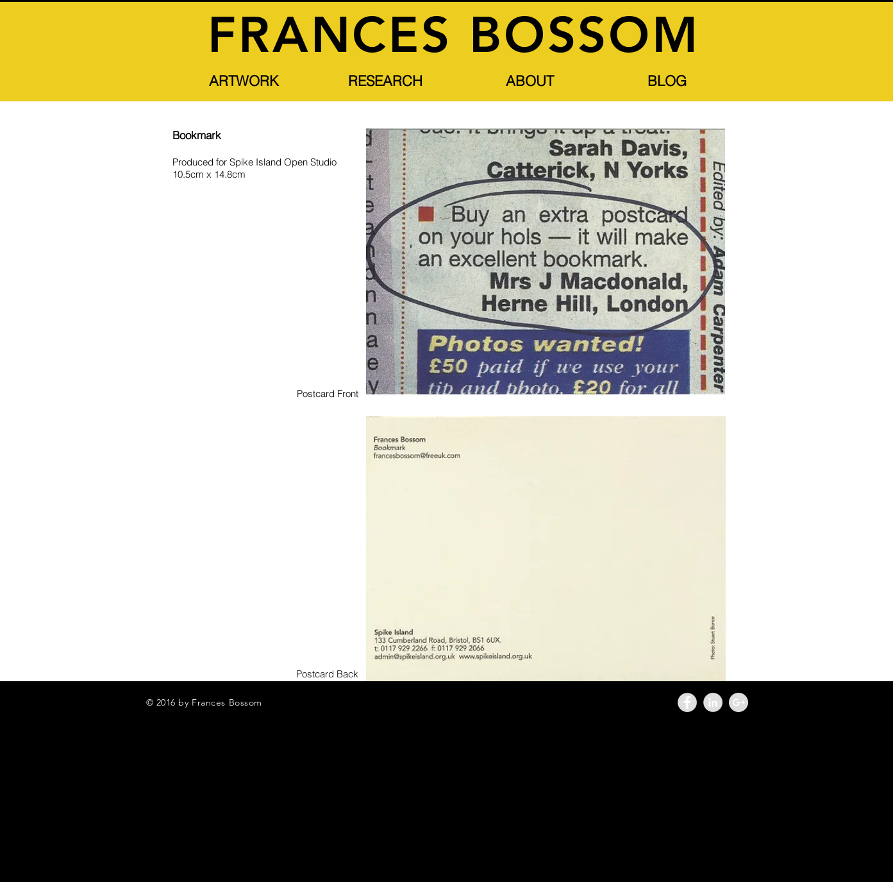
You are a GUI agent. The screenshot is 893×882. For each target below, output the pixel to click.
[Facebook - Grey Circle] (687, 702)
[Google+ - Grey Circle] (738, 702)
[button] (244, 81)
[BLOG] (667, 81)
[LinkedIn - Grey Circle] (712, 702)
